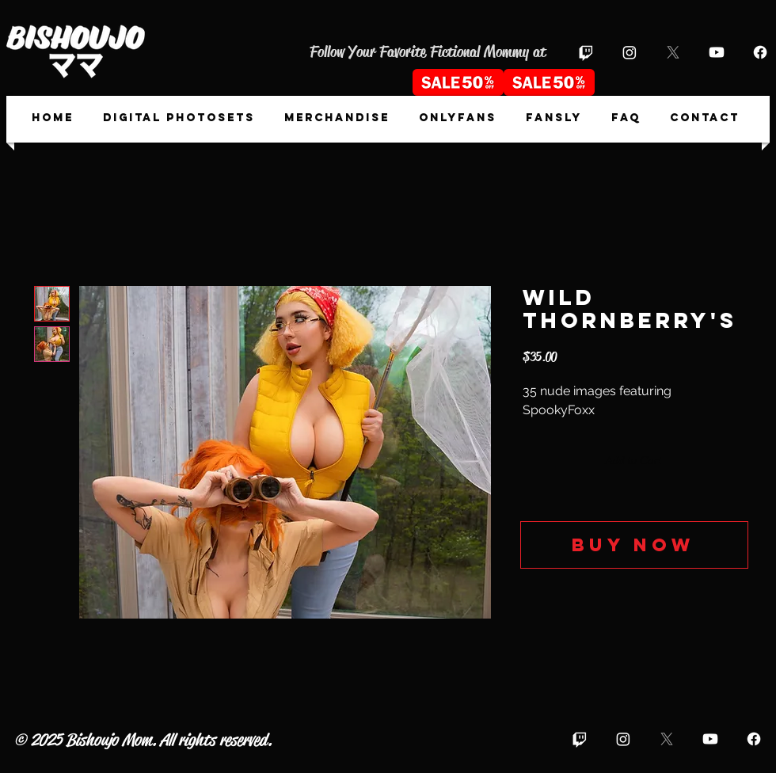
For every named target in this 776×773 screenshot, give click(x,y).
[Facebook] (760, 52)
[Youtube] (716, 52)
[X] (673, 52)
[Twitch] (586, 52)
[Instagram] (629, 52)
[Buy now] (634, 545)
